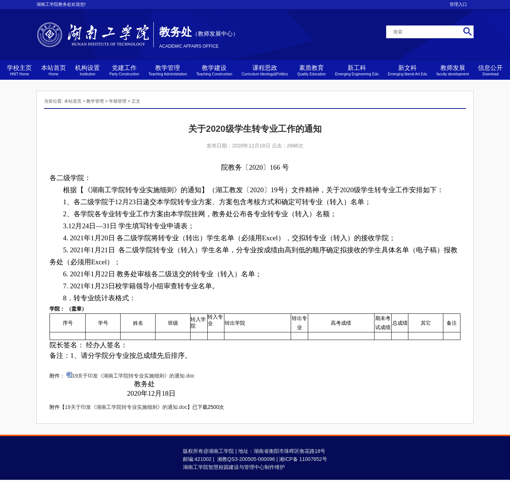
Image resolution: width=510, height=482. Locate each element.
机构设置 (87, 70)
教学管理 (168, 70)
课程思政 (265, 70)
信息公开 (490, 70)
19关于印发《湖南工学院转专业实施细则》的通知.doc (133, 376)
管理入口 (458, 4)
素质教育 (311, 70)
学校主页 (19, 70)
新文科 (407, 70)
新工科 (357, 70)
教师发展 (452, 70)
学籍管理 (117, 101)
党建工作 (124, 70)
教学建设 (214, 70)
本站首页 (53, 70)
